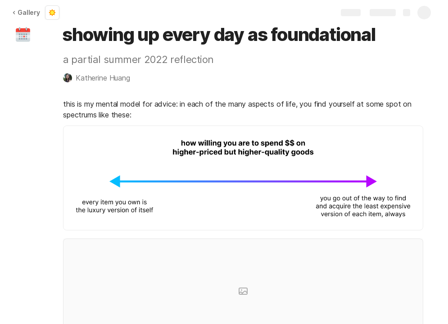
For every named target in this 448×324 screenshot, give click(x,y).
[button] (23, 34)
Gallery (26, 12)
